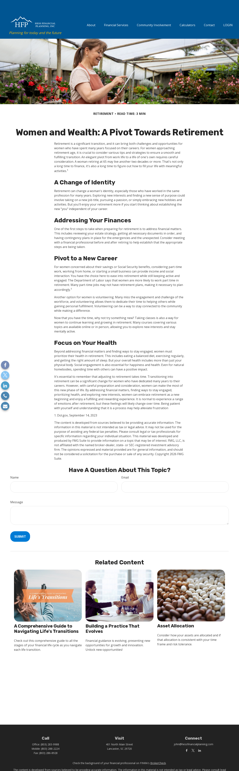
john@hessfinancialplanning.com (193, 734)
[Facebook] (5, 365)
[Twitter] (5, 375)
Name (14, 467)
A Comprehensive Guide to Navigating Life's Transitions (46, 618)
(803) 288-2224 (50, 738)
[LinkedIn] (5, 385)
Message (16, 492)
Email (125, 467)
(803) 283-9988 (50, 734)
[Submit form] (20, 526)
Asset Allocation (175, 615)
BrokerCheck (158, 753)
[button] (91, 14)
